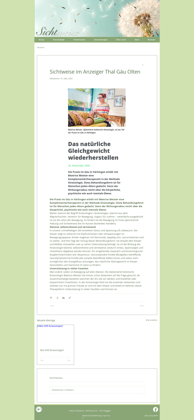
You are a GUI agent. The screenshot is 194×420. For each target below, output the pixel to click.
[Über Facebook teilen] (51, 298)
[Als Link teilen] (70, 298)
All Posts (40, 47)
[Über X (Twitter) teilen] (57, 298)
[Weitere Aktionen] (142, 64)
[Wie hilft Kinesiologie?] (55, 335)
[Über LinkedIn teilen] (63, 298)
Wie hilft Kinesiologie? (52, 350)
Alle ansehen (151, 320)
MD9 (156, 415)
